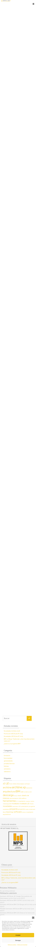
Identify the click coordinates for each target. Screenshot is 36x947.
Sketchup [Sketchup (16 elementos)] (9, 812)
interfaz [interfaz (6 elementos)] (32, 801)
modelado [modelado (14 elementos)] (15, 804)
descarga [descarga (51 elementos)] (8, 795)
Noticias (6, 766)
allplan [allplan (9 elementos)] (22, 784)
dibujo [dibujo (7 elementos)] (15, 795)
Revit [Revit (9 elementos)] (4, 812)
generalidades (8, 761)
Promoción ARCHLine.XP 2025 (13, 733)
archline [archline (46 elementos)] (7, 787)
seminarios (7, 769)
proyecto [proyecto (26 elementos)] (14, 809)
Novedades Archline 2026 (12, 731)
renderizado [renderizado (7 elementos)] (32, 809)
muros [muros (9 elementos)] (31, 803)
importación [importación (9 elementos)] (21, 801)
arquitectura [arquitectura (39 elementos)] (9, 791)
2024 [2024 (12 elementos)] (18, 784)
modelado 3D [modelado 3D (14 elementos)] (24, 804)
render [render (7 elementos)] (27, 809)
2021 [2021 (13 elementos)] (14, 784)
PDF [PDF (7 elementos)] (20, 806)
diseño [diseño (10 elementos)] (19, 795)
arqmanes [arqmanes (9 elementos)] (29, 788)
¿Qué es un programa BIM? (12, 743)
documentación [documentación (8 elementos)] (14, 798)
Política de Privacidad (22, 944)
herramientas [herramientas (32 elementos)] (9, 801)
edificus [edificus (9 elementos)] (24, 798)
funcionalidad (8, 758)
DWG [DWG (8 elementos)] (20, 798)
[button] (33, 918)
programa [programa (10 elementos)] (32, 806)
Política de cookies (12, 944)
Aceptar (18, 935)
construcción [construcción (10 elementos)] (28, 792)
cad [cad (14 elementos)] (22, 792)
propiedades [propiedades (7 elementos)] (6, 809)
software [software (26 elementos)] (18, 812)
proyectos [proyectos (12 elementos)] (21, 809)
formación (7, 755)
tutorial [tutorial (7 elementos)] (24, 812)
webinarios (7, 771)
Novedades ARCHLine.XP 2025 (13, 736)
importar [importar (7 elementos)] (28, 801)
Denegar (18, 940)
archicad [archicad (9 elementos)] (27, 784)
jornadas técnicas (9, 763)
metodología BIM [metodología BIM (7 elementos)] (7, 803)
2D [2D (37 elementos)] (4, 783)
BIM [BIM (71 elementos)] (18, 791)
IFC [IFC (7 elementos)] (17, 801)
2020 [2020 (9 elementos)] (11, 784)
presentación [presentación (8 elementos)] (24, 806)
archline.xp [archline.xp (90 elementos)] (19, 787)
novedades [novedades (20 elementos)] (7, 806)
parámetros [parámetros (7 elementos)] (15, 806)
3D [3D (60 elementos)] (7, 783)
